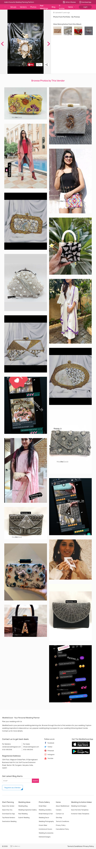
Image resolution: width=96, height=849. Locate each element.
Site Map (59, 817)
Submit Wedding (23, 817)
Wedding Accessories (46, 833)
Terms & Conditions (62, 821)
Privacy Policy (60, 825)
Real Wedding (23, 814)
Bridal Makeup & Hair (46, 814)
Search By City (7, 810)
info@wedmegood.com (31, 747)
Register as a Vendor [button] (12, 787)
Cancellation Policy (62, 829)
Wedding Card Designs (78, 806)
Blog (53, 7)
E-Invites (61, 7)
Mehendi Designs (44, 837)
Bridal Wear (42, 806)
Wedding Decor (44, 817)
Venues (13, 7)
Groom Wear (43, 825)
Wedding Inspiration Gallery (27, 810)
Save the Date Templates (79, 810)
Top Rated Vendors (8, 817)
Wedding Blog (23, 806)
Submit (35, 781)
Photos (33, 7)
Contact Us (60, 814)
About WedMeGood (62, 806)
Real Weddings (44, 7)
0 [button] (39, 64)
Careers (58, 810)
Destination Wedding (9, 821)
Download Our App (8, 814)
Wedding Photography (46, 821)
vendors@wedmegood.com (11, 747)
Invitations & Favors (45, 829)
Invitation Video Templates (80, 814)
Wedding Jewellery (45, 810)
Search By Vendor (8, 806)
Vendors (23, 7)
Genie (70, 7)
